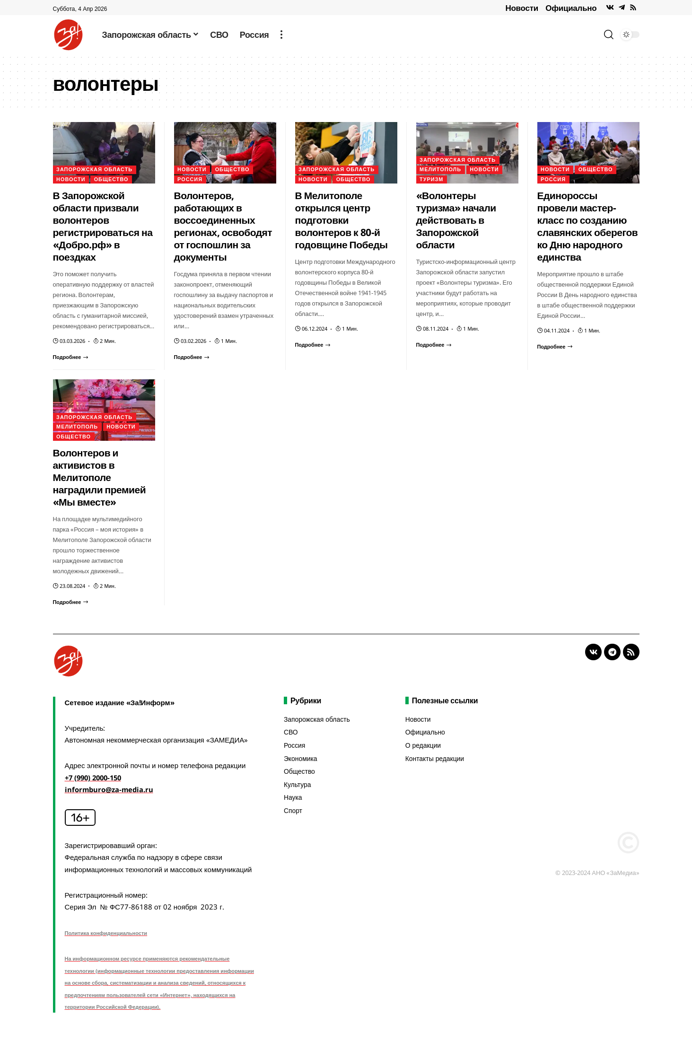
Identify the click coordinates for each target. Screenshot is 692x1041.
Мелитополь (441, 169)
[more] (281, 34)
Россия (189, 179)
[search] (608, 34)
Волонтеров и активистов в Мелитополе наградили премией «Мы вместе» (99, 477)
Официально (570, 7)
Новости (521, 7)
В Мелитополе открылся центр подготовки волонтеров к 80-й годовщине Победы (341, 220)
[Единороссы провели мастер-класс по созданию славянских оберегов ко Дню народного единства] (555, 346)
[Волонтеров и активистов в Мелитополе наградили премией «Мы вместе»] (71, 601)
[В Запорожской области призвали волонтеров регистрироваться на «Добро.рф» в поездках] (71, 356)
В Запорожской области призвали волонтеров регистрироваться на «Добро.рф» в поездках (103, 226)
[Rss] (633, 7)
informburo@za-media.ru (110, 789)
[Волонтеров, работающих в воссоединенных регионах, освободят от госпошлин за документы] (192, 356)
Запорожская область (94, 169)
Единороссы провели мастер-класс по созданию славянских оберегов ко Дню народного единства (587, 226)
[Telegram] (621, 7)
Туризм (432, 179)
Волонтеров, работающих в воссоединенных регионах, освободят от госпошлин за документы (223, 226)
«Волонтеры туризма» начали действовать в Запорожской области (456, 220)
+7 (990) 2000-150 (96, 777)
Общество (112, 179)
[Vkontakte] (610, 7)
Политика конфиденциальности (106, 932)
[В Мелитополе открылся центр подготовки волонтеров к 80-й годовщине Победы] (313, 344)
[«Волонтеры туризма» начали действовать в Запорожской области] (434, 344)
